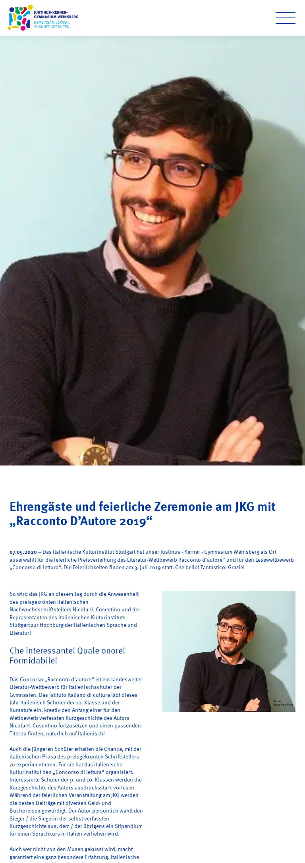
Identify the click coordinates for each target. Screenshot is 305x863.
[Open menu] (285, 18)
